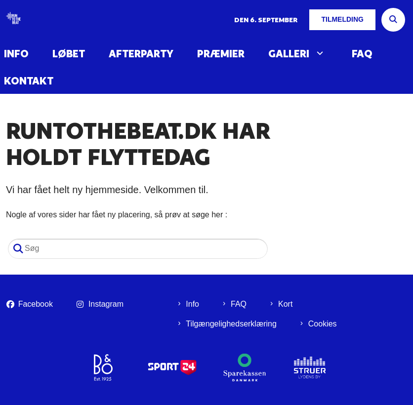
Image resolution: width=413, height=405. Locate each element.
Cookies (322, 324)
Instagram (106, 304)
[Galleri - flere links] (318, 53)
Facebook (35, 304)
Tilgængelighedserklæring (231, 324)
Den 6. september (265, 20)
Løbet (68, 53)
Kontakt (28, 81)
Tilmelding (342, 19)
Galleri (288, 53)
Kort (285, 304)
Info (16, 53)
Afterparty (141, 53)
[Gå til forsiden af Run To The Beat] (10, 20)
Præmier (221, 53)
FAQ (362, 53)
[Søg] (138, 249)
